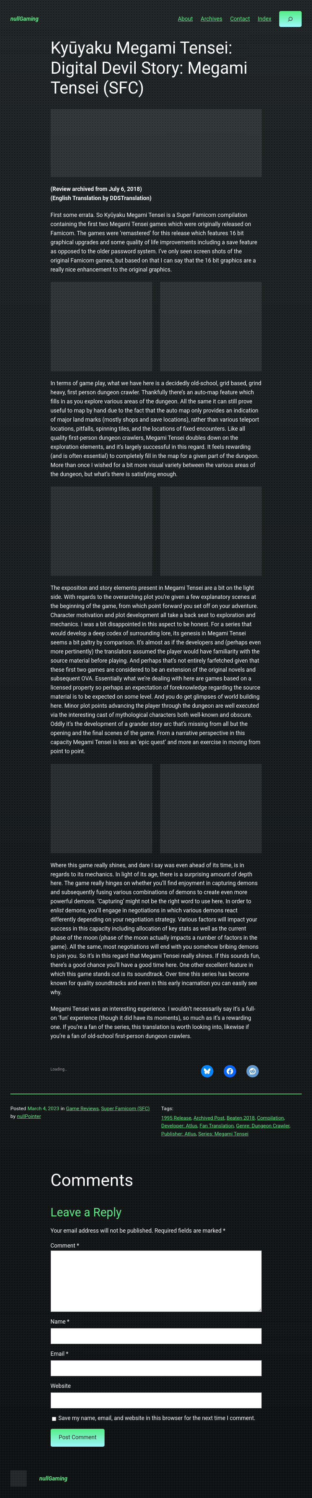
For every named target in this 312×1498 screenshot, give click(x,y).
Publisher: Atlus (178, 1134)
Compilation (270, 1118)
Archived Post (208, 1118)
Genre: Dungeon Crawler (262, 1126)
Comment (65, 1245)
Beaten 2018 (241, 1118)
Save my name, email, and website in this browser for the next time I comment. (157, 1418)
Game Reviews (82, 1108)
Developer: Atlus (179, 1126)
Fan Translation (217, 1126)
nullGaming (24, 19)
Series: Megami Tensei (223, 1134)
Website (61, 1386)
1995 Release (176, 1118)
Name (60, 1321)
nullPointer (29, 1116)
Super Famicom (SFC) (125, 1108)
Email (60, 1354)
